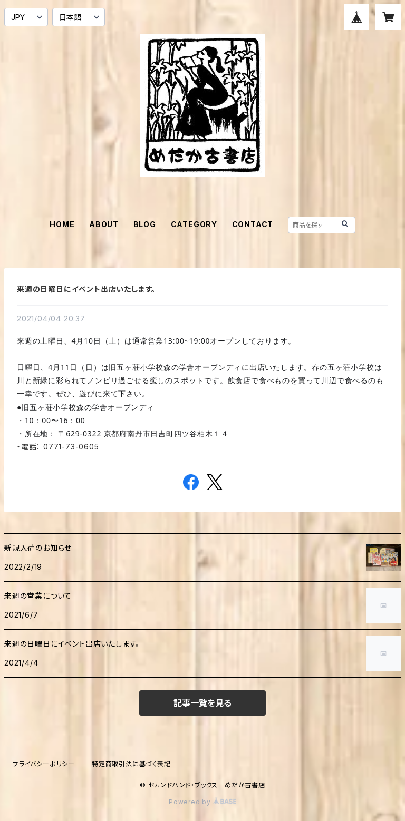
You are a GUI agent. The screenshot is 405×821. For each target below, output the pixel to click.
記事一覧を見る (202, 703)
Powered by (202, 802)
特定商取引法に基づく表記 (131, 764)
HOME (62, 224)
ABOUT (104, 224)
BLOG (144, 224)
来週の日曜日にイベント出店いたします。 (86, 289)
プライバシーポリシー (44, 764)
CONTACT (253, 224)
